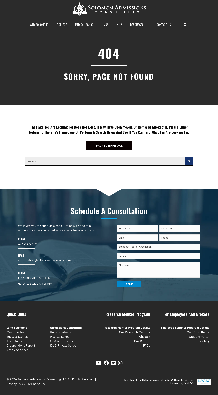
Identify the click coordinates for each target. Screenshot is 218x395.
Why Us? (144, 337)
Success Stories (17, 337)
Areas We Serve (17, 350)
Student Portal (199, 337)
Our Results (142, 341)
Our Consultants (198, 332)
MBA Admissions (61, 341)
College (62, 24)
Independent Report (21, 345)
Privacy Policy (16, 384)
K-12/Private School (63, 345)
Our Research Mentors (134, 332)
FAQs (146, 345)
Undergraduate (60, 332)
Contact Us (163, 24)
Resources (137, 24)
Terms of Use (36, 384)
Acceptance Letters (20, 341)
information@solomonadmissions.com (44, 260)
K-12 (119, 24)
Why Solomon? (39, 24)
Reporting (202, 341)
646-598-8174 (28, 244)
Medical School (85, 24)
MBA (105, 24)
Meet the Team (17, 332)
